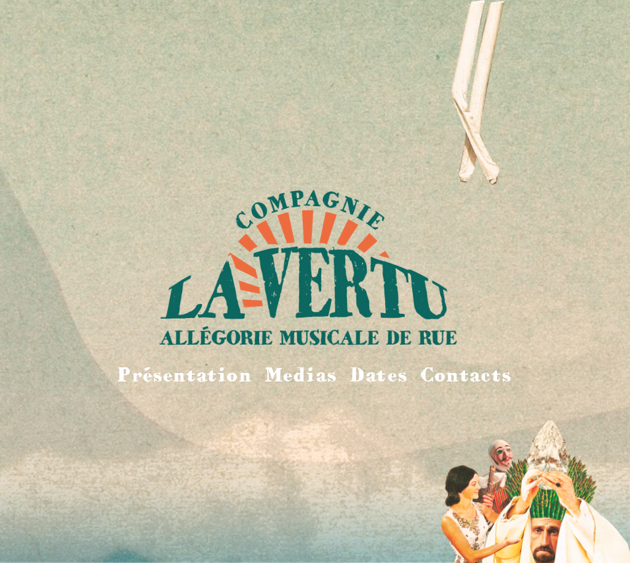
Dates (378, 374)
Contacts (466, 374)
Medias (301, 374)
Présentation (185, 374)
